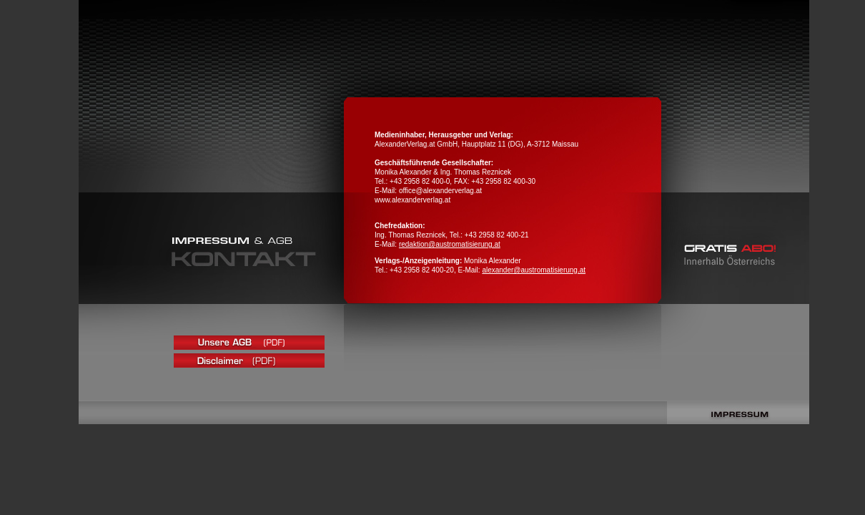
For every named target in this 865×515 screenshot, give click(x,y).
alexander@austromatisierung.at (533, 270)
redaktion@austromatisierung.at (449, 244)
